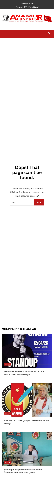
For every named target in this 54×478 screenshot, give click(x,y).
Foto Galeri (33, 7)
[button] (5, 33)
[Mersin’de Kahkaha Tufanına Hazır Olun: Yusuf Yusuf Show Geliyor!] (27, 351)
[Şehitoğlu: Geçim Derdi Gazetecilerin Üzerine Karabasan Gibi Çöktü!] (27, 449)
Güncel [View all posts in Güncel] (7, 364)
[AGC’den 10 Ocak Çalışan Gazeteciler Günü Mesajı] (27, 400)
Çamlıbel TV (21, 7)
